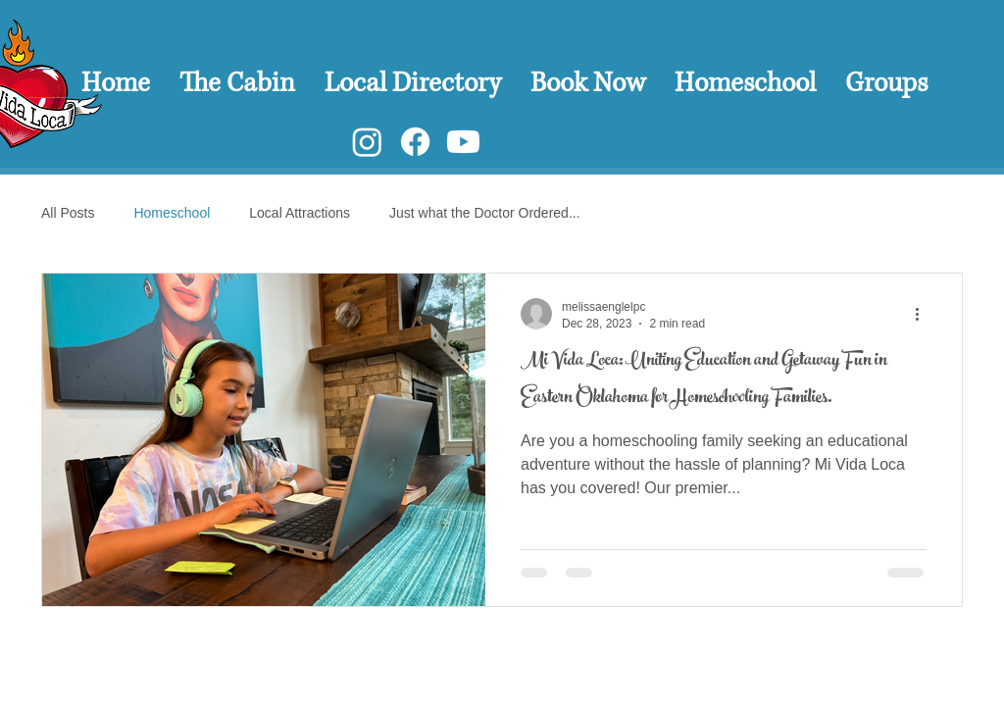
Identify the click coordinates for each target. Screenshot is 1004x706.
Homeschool (171, 213)
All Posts (67, 213)
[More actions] (923, 314)
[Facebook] (415, 142)
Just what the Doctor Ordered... (484, 213)
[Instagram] (367, 142)
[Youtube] (463, 142)
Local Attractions (299, 213)
